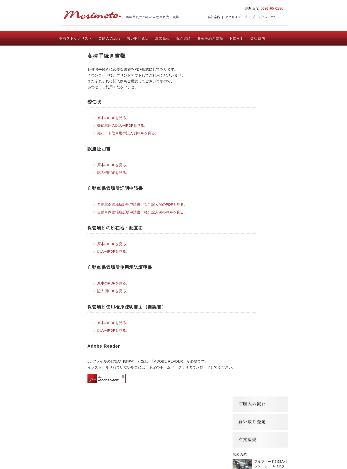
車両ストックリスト (75, 38)
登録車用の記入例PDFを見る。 (122, 125)
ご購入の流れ (110, 38)
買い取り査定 (138, 38)
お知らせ (236, 38)
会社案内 (214, 17)
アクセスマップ (236, 17)
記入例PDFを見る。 (113, 173)
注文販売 (162, 38)
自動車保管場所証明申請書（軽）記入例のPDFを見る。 (142, 212)
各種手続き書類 (210, 38)
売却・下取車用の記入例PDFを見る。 (128, 133)
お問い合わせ (70, 54)
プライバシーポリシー (267, 17)
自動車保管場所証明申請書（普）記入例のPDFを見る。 (142, 204)
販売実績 (183, 38)
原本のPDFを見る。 (113, 118)
